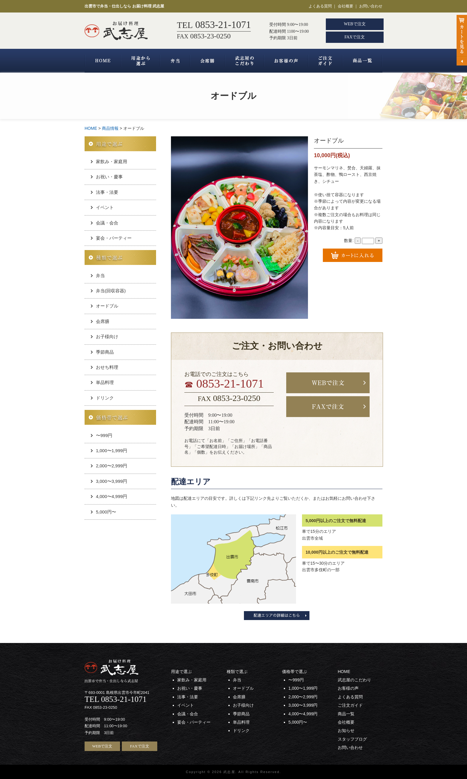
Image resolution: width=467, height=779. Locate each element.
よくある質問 (320, 6)
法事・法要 (107, 192)
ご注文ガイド (325, 61)
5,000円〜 (106, 511)
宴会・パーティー (114, 238)
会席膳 (207, 61)
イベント (105, 207)
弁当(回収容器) (111, 290)
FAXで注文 (355, 37)
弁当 (175, 61)
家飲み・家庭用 (111, 161)
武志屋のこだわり (244, 61)
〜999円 (104, 435)
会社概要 (345, 6)
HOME (103, 61)
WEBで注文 (354, 24)
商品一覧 (362, 61)
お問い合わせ (370, 6)
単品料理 (105, 382)
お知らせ (346, 730)
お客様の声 (286, 61)
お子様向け (107, 336)
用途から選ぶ (140, 61)
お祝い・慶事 (109, 176)
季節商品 (105, 352)
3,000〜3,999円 (111, 481)
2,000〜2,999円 (111, 465)
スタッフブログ (352, 739)
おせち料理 (107, 367)
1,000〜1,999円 (111, 450)
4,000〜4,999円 (111, 496)
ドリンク (105, 397)
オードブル (107, 305)
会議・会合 (107, 222)
